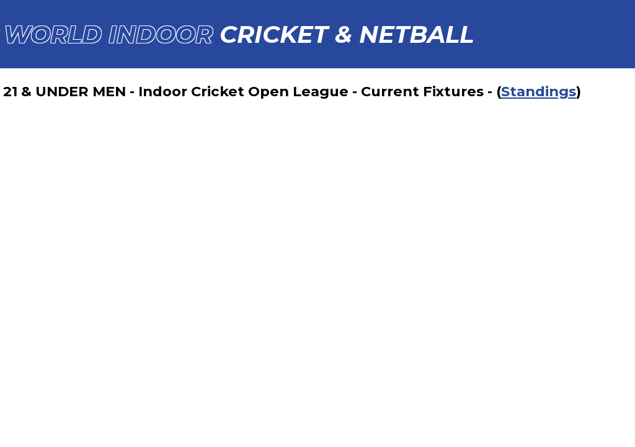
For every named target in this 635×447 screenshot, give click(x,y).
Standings (538, 91)
